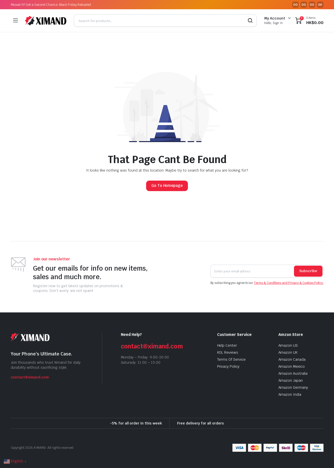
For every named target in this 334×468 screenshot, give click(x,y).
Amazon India (289, 394)
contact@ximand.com (30, 377)
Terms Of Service (231, 359)
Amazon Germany (293, 387)
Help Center (227, 345)
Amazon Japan (290, 380)
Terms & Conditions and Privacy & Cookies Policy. (288, 283)
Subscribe (308, 271)
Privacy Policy (228, 366)
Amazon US (288, 345)
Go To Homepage (167, 185)
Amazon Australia (293, 373)
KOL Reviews (227, 352)
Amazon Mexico (291, 366)
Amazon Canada (292, 359)
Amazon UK (288, 352)
